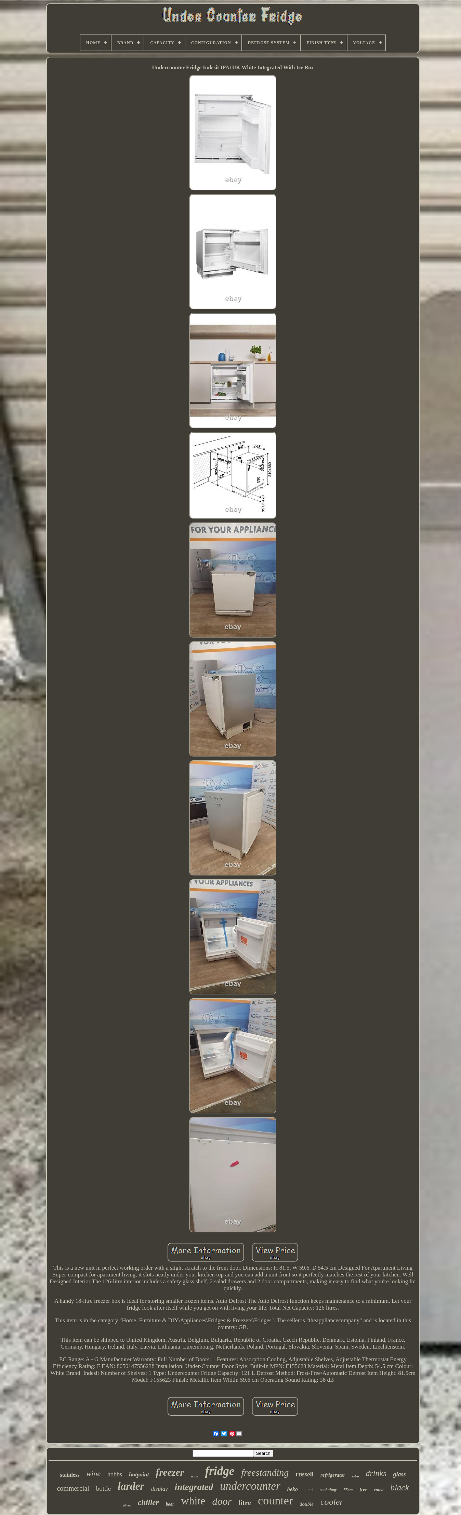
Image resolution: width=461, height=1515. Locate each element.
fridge (220, 1471)
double (307, 1504)
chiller (148, 1502)
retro (355, 1476)
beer (170, 1504)
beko (292, 1489)
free (363, 1489)
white (193, 1500)
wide (194, 1476)
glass (399, 1474)
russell (304, 1474)
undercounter (250, 1486)
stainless (69, 1475)
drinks (376, 1473)
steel (309, 1489)
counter (275, 1500)
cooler (331, 1502)
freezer (170, 1472)
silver (127, 1505)
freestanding (265, 1472)
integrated (194, 1487)
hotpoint (139, 1474)
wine (93, 1473)
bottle (103, 1488)
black (399, 1487)
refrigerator (332, 1475)
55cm (348, 1489)
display (159, 1489)
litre (244, 1503)
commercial (73, 1488)
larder (131, 1486)
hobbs (114, 1474)
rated (378, 1489)
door (222, 1501)
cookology (328, 1489)
